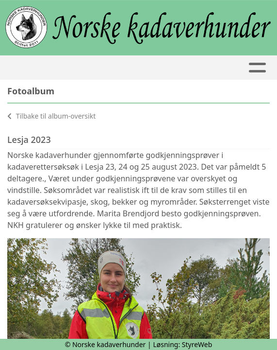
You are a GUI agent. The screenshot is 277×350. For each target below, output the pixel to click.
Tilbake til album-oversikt (51, 116)
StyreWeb (197, 344)
